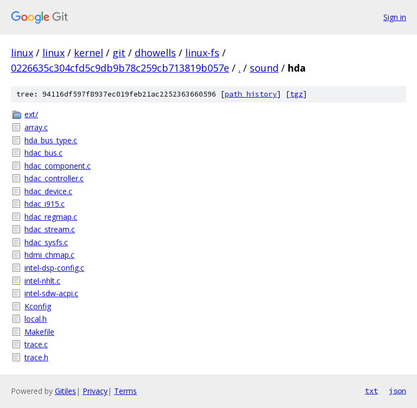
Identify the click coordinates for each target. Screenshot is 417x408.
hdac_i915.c (44, 204)
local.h (35, 319)
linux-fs (202, 52)
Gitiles (65, 391)
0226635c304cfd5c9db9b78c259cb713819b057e (120, 67)
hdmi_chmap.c (49, 255)
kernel (88, 52)
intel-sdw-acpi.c (51, 293)
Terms (125, 391)
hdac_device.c (48, 191)
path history (251, 94)
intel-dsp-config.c (54, 268)
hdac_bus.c (43, 153)
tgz (296, 94)
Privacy (95, 391)
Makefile (39, 332)
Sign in (394, 17)
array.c (36, 127)
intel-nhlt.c (42, 281)
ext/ (31, 114)
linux (22, 52)
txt (371, 391)
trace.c (36, 344)
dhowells (155, 52)
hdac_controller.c (54, 178)
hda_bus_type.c (50, 140)
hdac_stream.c (49, 229)
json (397, 391)
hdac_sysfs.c (46, 242)
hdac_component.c (57, 166)
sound (264, 67)
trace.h (36, 357)
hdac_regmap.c (50, 217)
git (118, 52)
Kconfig (37, 306)
